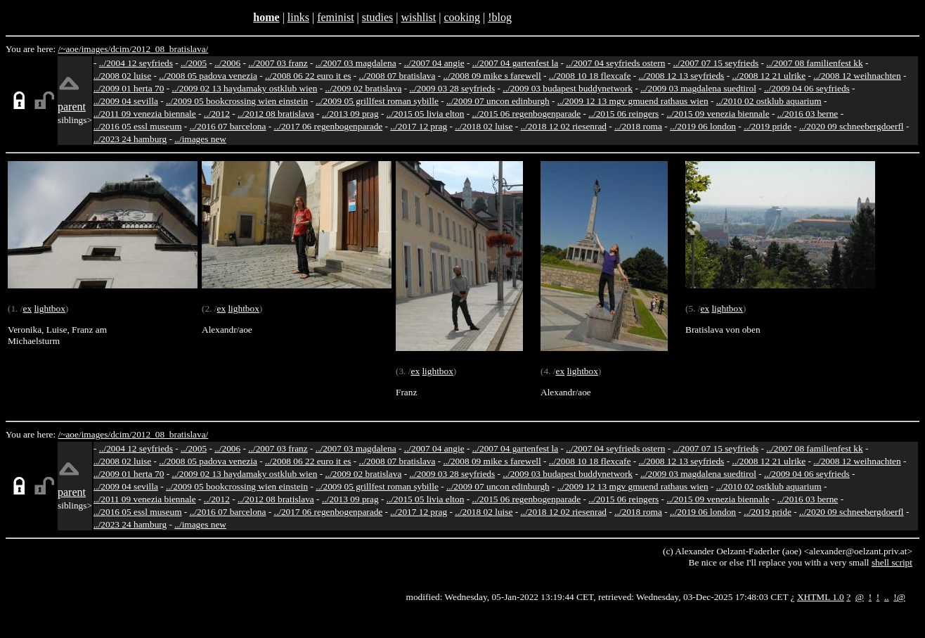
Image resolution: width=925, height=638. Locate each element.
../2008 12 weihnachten (856, 75)
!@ (899, 597)
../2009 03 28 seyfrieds (452, 88)
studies (377, 17)
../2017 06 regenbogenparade (328, 126)
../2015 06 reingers (623, 113)
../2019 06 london (703, 126)
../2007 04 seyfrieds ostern (615, 63)
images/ (96, 49)
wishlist (418, 17)
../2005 (194, 63)
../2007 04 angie (434, 63)
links (298, 17)
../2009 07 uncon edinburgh (498, 101)
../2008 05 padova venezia (208, 75)
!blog (500, 17)
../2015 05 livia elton (426, 113)
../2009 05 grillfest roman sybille (377, 101)
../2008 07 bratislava (397, 75)
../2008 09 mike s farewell (492, 75)
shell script (892, 562)
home (266, 17)
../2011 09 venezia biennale (144, 113)
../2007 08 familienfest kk (814, 63)
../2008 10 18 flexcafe (590, 75)
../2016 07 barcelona (228, 126)
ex (27, 308)
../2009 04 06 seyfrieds (807, 88)
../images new (200, 139)
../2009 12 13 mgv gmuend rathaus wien (633, 101)
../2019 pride (767, 126)
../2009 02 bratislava (363, 88)
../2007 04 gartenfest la (515, 63)
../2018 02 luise (483, 126)
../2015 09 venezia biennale (717, 113)
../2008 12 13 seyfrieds (682, 75)
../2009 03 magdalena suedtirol (698, 88)
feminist (335, 17)
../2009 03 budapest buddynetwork (568, 88)
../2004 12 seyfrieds (136, 63)
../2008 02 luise (122, 75)
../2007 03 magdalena (356, 63)
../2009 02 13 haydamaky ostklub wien (244, 88)
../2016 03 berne (808, 113)
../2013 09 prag (350, 113)
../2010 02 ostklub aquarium (769, 101)
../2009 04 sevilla (125, 101)
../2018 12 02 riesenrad (563, 126)
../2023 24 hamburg (130, 139)
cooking (462, 17)
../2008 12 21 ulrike (769, 75)
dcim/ (120, 49)
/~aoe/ (70, 49)
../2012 (217, 113)
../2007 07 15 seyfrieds (715, 63)
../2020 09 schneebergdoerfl (851, 126)
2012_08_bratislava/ (169, 49)
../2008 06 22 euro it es (308, 75)
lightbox (49, 308)
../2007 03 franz (277, 63)
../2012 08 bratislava (276, 113)
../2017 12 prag (418, 126)
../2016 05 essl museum (137, 126)
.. (886, 597)
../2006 (227, 63)
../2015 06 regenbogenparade (526, 113)
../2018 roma (638, 126)
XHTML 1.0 (820, 597)
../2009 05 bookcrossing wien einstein (237, 101)
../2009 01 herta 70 (128, 88)
